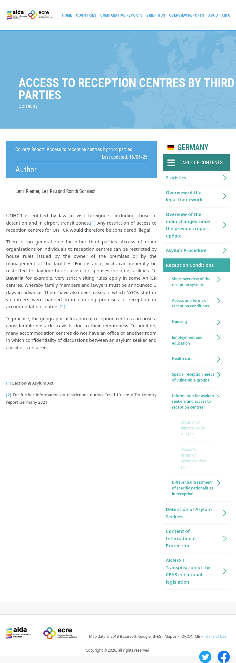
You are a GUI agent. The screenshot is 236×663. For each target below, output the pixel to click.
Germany (192, 147)
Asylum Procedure (186, 250)
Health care (182, 358)
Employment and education (187, 340)
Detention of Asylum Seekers (189, 512)
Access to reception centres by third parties (193, 458)
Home (67, 15)
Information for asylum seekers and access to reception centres (193, 401)
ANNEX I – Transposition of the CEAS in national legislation (188, 571)
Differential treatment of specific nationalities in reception (193, 488)
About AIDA (219, 15)
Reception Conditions (190, 265)
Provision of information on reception (193, 428)
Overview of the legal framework (184, 195)
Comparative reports (121, 15)
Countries (86, 15)
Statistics (176, 177)
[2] (62, 306)
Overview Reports (186, 15)
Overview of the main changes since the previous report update (188, 225)
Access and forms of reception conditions (190, 303)
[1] (93, 223)
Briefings (155, 15)
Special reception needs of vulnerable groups (193, 377)
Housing (179, 321)
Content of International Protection (181, 538)
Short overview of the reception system (191, 281)
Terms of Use (215, 636)
